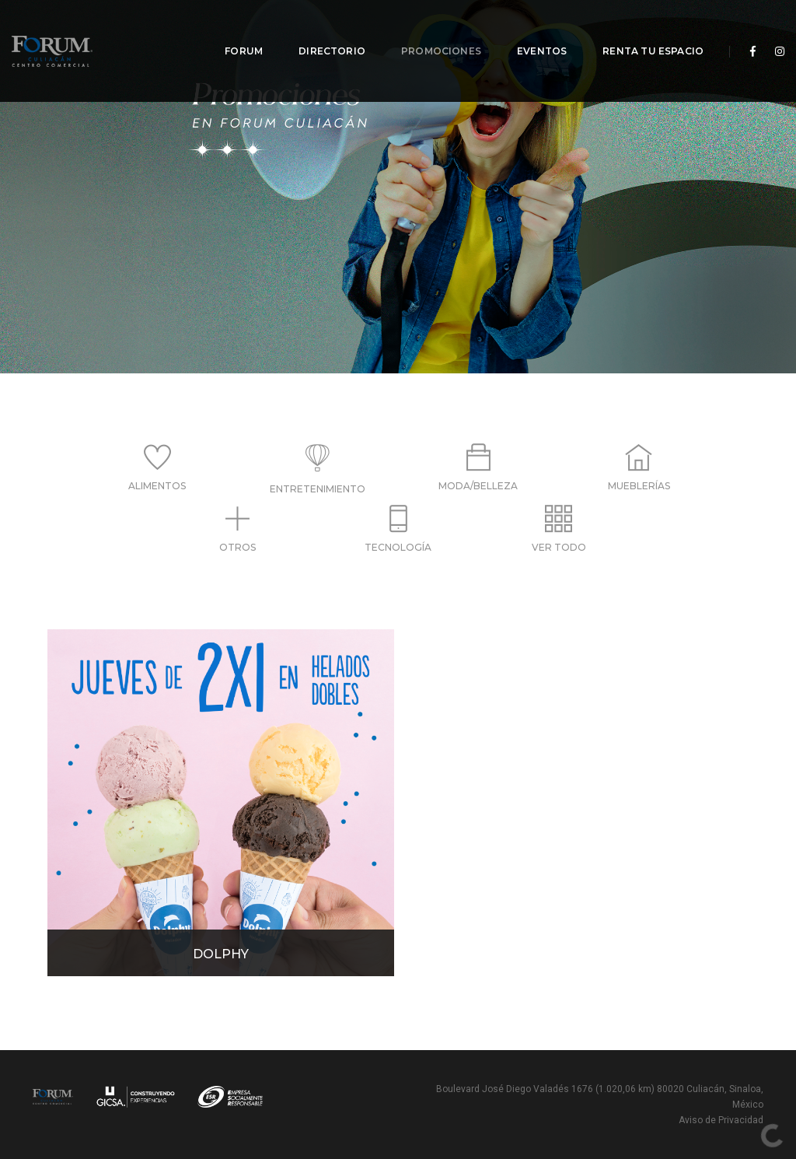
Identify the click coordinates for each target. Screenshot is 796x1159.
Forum (233, 31)
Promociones (430, 31)
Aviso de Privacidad (721, 1120)
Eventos (531, 31)
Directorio (321, 31)
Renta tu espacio (642, 31)
